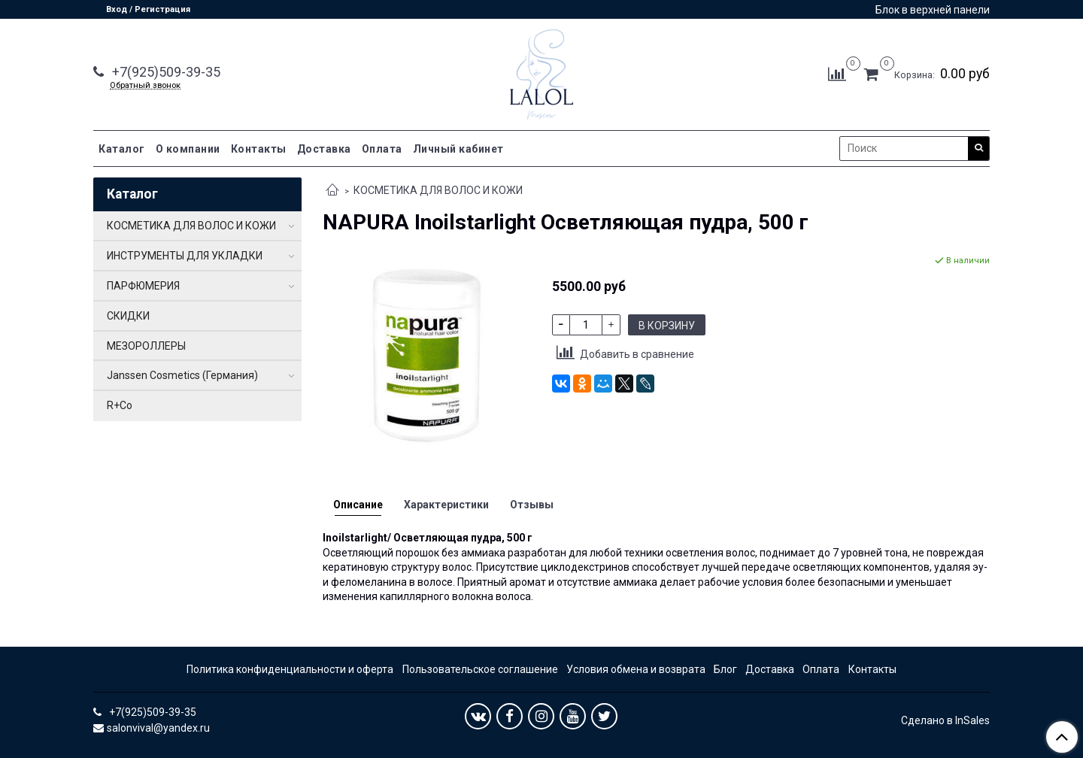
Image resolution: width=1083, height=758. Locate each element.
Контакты (259, 149)
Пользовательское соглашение (480, 669)
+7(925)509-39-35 (164, 72)
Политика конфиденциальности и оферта (290, 669)
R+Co (119, 405)
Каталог (122, 149)
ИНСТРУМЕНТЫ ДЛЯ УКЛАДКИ (184, 256)
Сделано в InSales (945, 720)
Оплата (382, 149)
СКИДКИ (128, 316)
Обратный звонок (145, 85)
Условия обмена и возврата (635, 669)
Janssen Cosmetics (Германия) (182, 375)
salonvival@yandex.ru (158, 728)
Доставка (324, 149)
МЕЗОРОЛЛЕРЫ (146, 346)
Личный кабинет (458, 149)
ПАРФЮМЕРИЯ (143, 286)
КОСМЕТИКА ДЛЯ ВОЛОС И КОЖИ (438, 190)
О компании (188, 149)
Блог (725, 669)
